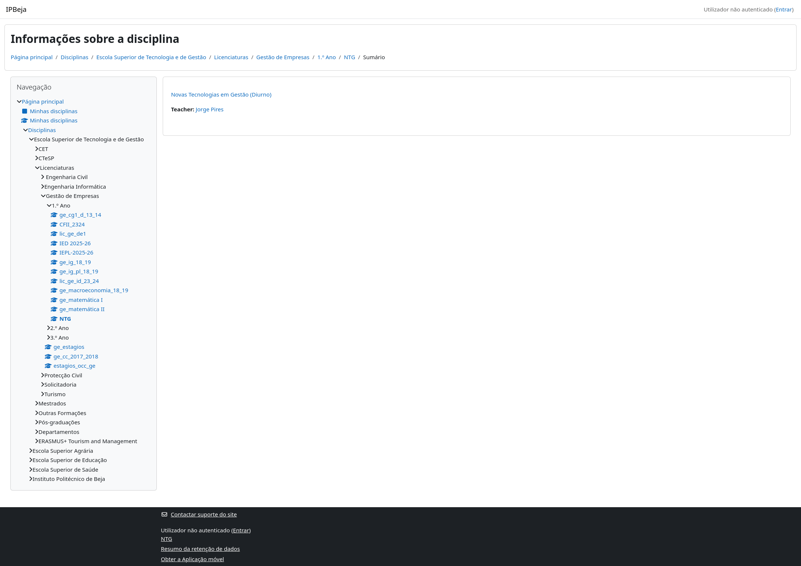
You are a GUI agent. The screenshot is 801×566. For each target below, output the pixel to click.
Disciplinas (74, 57)
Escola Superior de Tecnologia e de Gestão (151, 57)
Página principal (32, 57)
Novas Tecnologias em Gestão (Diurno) (221, 94)
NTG (349, 57)
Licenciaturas (231, 57)
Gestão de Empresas (283, 57)
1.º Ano (326, 57)
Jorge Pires (209, 109)
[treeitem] (84, 290)
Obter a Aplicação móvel (192, 559)
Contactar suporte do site (199, 514)
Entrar (784, 9)
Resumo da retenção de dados (200, 548)
